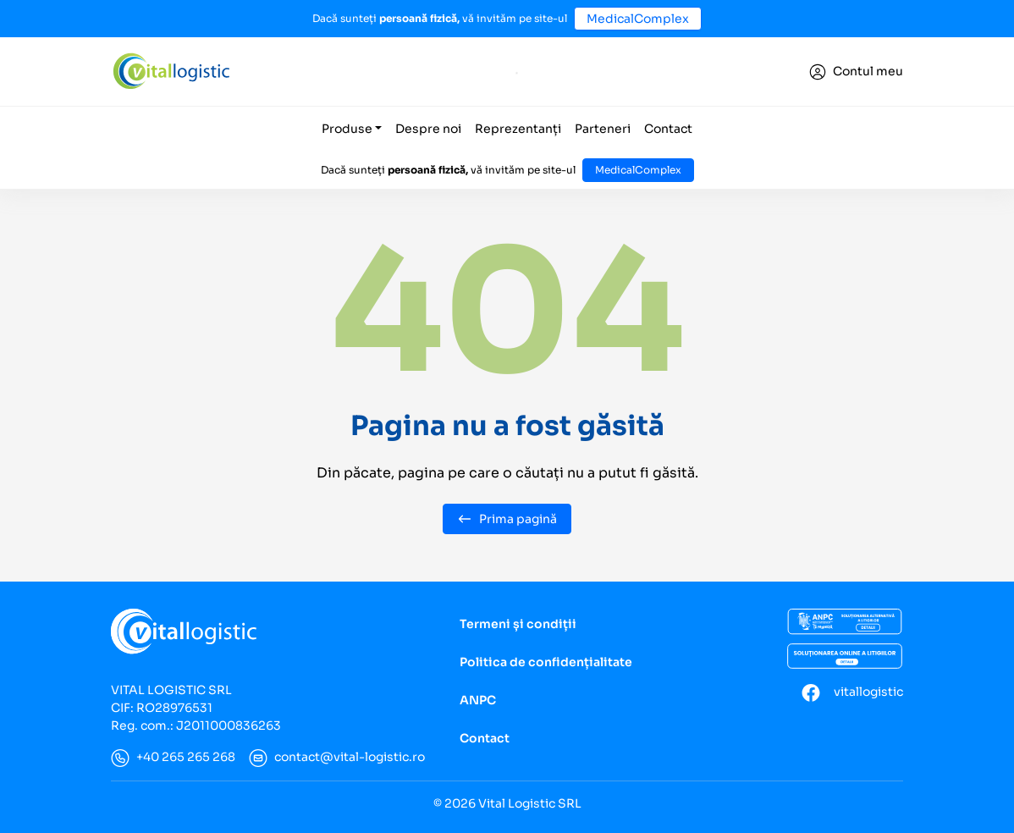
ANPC (478, 700)
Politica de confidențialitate (546, 662)
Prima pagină (507, 519)
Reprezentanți (518, 128)
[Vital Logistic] (171, 71)
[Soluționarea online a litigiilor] (844, 656)
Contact (668, 128)
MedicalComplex (638, 18)
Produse (347, 128)
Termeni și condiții (518, 624)
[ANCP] (844, 622)
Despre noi (428, 128)
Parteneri (603, 128)
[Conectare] (856, 71)
